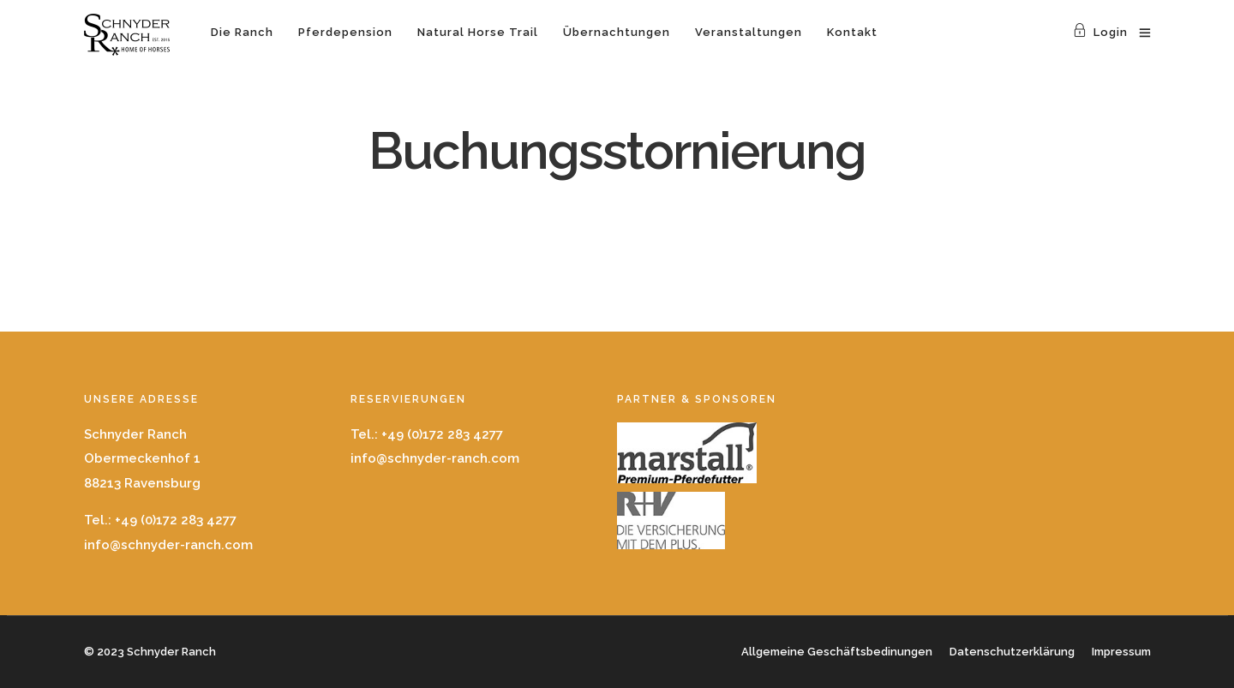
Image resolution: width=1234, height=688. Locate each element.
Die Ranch (242, 32)
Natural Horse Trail (477, 32)
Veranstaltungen (748, 32)
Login (1100, 32)
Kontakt (852, 32)
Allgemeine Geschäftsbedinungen (836, 651)
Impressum (1121, 651)
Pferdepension (345, 32)
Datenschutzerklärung (1012, 651)
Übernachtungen (616, 32)
